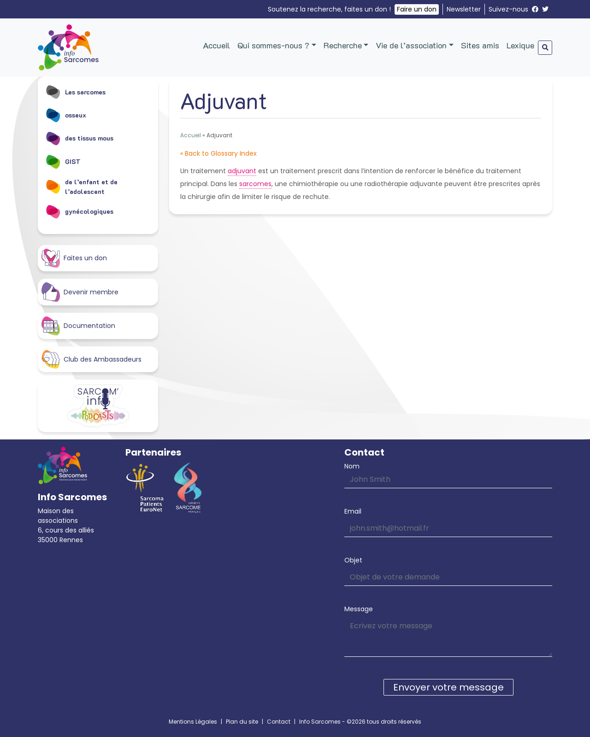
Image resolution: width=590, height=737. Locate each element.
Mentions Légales (193, 721)
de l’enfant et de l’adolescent (81, 186)
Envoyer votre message (448, 687)
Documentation (78, 325)
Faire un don (417, 9)
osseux (65, 115)
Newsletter (464, 9)
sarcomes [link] (255, 183)
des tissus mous (79, 138)
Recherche (343, 45)
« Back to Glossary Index (218, 153)
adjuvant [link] (242, 170)
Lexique (520, 45)
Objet (353, 560)
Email (352, 511)
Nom (352, 466)
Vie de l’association (411, 45)
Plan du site (242, 721)
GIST (63, 161)
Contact (278, 721)
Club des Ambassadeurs (91, 359)
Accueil (216, 45)
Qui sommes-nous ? (273, 45)
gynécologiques (79, 211)
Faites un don (74, 258)
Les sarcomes (75, 91)
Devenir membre (79, 291)
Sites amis (480, 45)
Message (358, 609)
